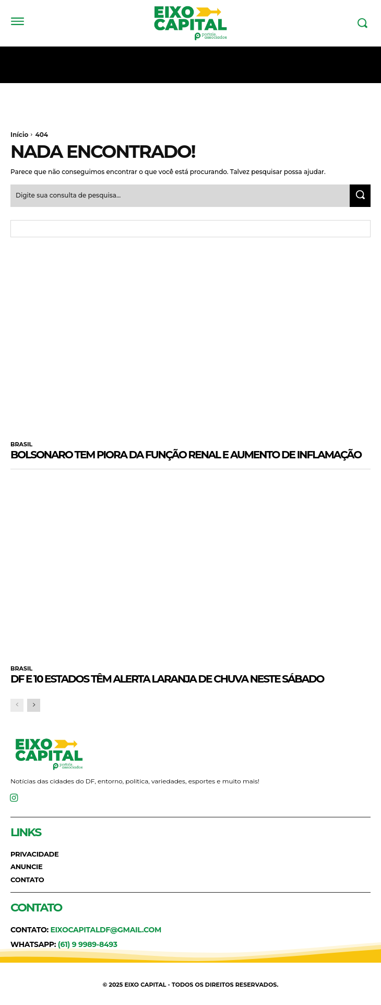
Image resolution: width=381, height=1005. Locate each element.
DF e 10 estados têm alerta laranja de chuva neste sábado (167, 679)
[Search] (360, 195)
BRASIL (21, 444)
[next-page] (33, 705)
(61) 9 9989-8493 (87, 944)
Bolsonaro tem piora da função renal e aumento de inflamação (185, 454)
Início (19, 134)
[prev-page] (16, 705)
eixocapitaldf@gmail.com (105, 929)
